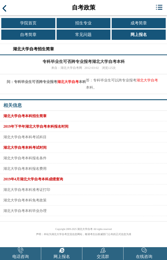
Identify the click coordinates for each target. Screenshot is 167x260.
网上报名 (138, 34)
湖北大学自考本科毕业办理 (25, 211)
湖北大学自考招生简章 (33, 49)
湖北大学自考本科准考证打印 (26, 190)
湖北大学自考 (68, 82)
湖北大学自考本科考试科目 (25, 137)
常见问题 (83, 34)
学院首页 (28, 23)
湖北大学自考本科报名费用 (25, 168)
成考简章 (138, 23)
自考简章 (28, 34)
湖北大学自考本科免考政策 (25, 200)
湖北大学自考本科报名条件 (25, 158)
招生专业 (83, 23)
